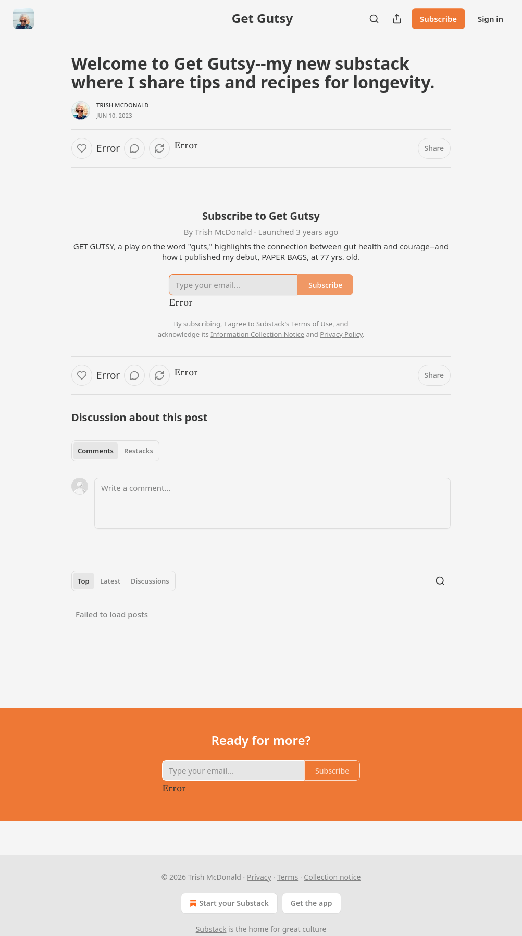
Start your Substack (228, 903)
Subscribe (438, 19)
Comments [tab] (96, 451)
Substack (211, 929)
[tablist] (115, 450)
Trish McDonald (122, 105)
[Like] (81, 148)
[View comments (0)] (134, 148)
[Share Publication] (397, 18)
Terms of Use (312, 323)
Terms (287, 877)
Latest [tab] (110, 581)
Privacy (259, 877)
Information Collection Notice (257, 334)
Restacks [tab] (138, 451)
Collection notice (332, 877)
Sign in (490, 19)
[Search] (374, 18)
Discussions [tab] (150, 581)
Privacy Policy (341, 334)
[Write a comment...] (272, 503)
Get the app (311, 903)
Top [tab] (84, 581)
